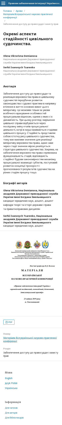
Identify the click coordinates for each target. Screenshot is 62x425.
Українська (11, 388)
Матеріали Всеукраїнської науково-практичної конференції (28, 16)
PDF (10, 322)
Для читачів (11, 407)
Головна (7, 10)
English (8, 378)
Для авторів (11, 412)
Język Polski (11, 383)
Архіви (19, 10)
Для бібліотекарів (14, 417)
